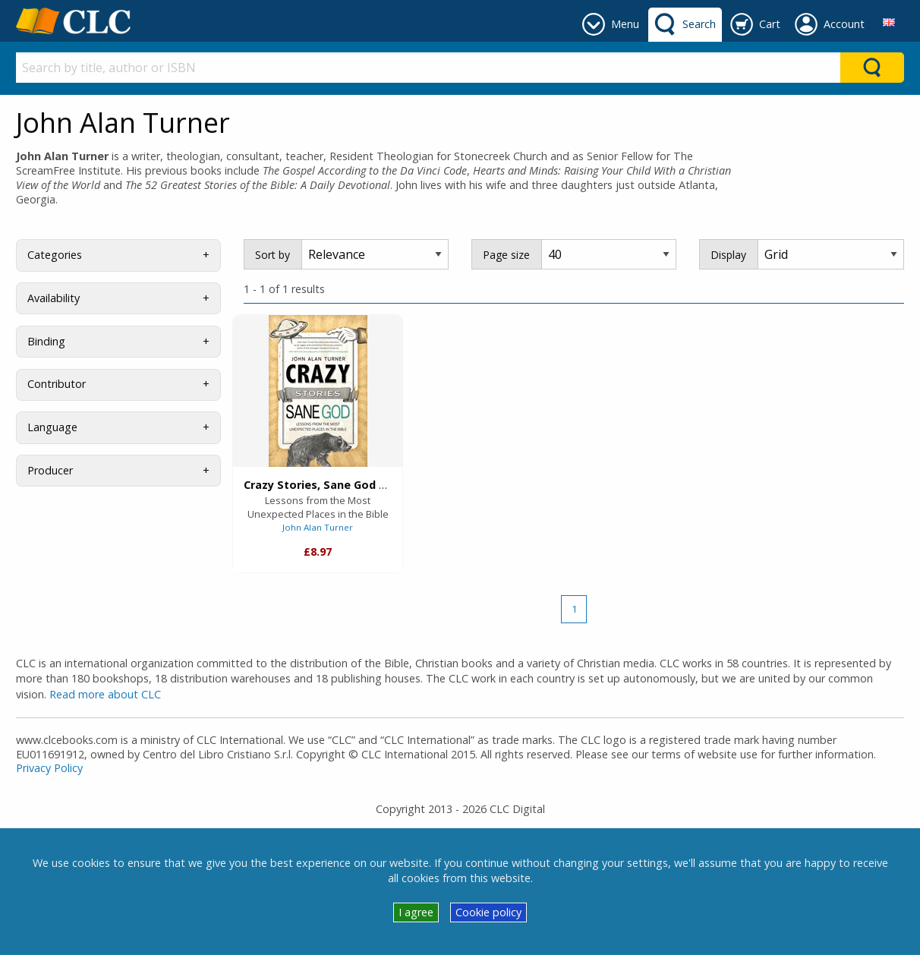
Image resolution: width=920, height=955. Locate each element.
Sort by (272, 254)
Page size (506, 254)
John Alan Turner (317, 527)
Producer (50, 470)
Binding (46, 341)
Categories (54, 254)
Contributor (56, 384)
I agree (416, 912)
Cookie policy (488, 912)
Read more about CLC (105, 694)
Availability (53, 298)
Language (52, 427)
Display (728, 254)
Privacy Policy (49, 768)
